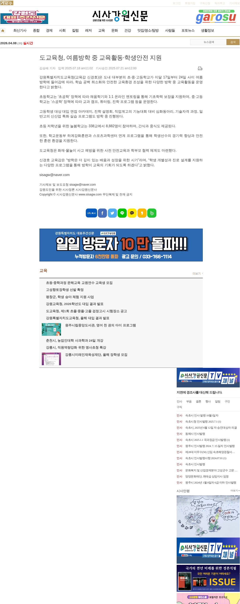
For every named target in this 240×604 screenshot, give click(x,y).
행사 (208, 82)
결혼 (198, 82)
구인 (227, 82)
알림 (217, 82)
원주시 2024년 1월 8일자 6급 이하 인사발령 (210, 163)
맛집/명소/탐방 (148, 30)
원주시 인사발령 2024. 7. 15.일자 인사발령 (210, 126)
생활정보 (207, 30)
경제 (49, 30)
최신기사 (19, 30)
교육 (101, 30)
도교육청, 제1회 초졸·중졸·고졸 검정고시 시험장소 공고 (47, 311)
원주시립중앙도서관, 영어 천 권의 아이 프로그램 (61, 325)
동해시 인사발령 (195, 114)
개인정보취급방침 (10, 386)
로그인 (177, 3)
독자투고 (220, 3)
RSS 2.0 (51, 386)
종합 (36, 30)
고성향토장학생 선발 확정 (25, 290)
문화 (114, 30)
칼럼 (75, 30)
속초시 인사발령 (195, 144)
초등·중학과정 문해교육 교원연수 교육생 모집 (40, 283)
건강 (127, 30)
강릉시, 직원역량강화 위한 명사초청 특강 (37, 348)
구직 (179, 87)
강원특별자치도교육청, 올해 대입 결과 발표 (38, 318)
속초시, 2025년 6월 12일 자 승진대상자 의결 (211, 108)
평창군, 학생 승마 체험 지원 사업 (31, 297)
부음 (188, 82)
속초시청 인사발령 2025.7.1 (201, 102)
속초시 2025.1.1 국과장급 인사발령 (205, 120)
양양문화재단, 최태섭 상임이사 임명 (207, 157)
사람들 (170, 30)
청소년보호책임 (34, 386)
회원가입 (190, 3)
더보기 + (235, 171)
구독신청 (205, 3)
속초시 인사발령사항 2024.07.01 (204, 138)
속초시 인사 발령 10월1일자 (201, 96)
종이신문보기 (110, 386)
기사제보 (234, 3)
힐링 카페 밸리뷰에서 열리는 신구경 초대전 (77, 43)
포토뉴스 (187, 30)
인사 (179, 82)
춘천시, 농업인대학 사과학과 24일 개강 (35, 341)
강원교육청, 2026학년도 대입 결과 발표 (35, 304)
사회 (62, 30)
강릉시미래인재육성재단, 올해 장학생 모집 (57, 355)
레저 (88, 30)
